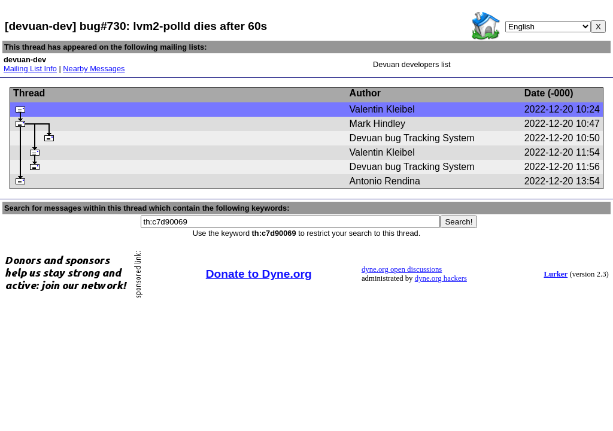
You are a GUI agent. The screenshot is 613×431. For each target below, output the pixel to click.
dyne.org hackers (441, 278)
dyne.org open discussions (402, 269)
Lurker (556, 274)
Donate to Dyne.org (259, 274)
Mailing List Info (30, 68)
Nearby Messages (94, 68)
